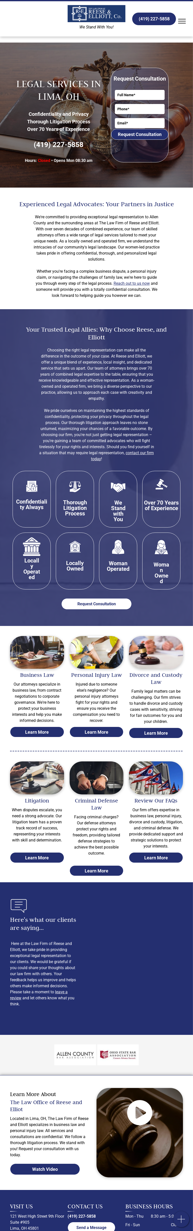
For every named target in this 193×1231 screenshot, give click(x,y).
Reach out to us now (132, 283)
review (15, 998)
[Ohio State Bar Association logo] (118, 1055)
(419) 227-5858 (58, 144)
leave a (61, 992)
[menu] (181, 21)
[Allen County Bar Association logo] (75, 1055)
